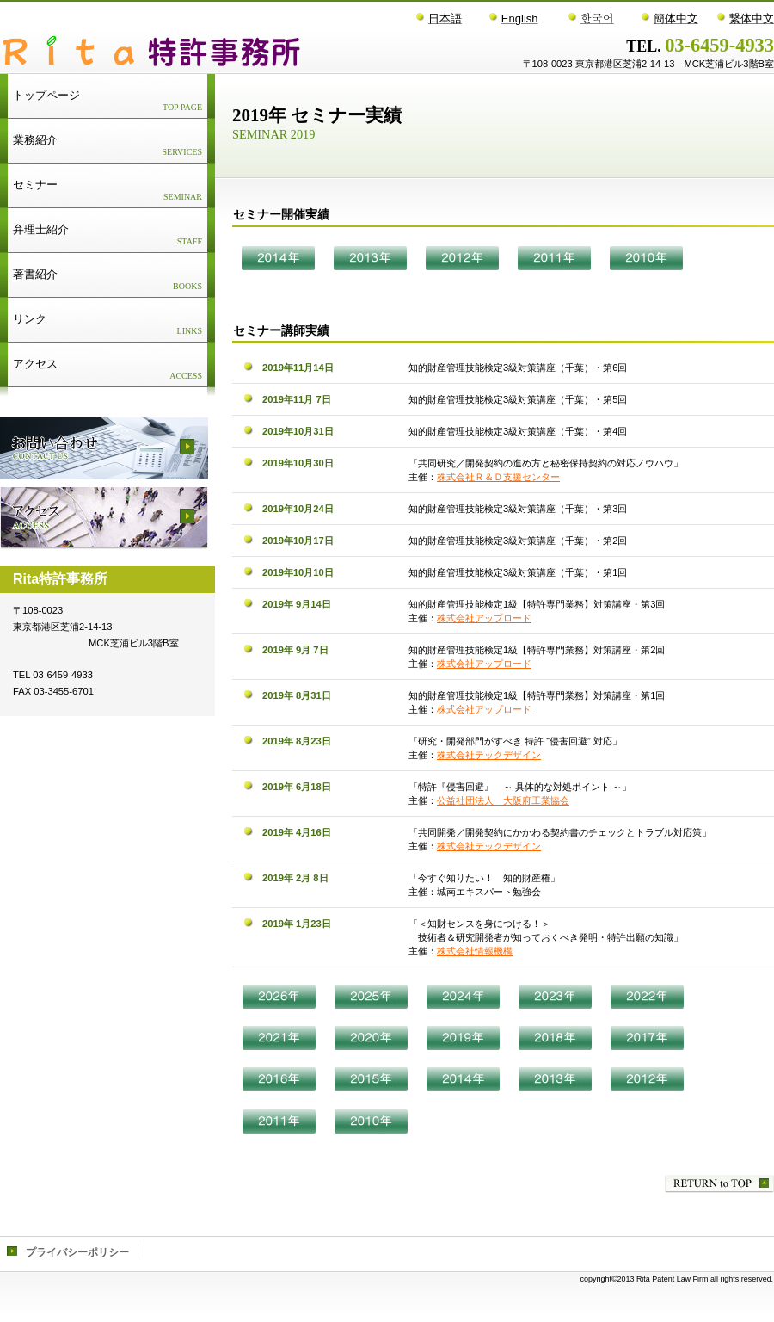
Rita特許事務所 (216, 51)
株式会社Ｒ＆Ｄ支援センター (498, 477)
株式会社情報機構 (475, 951)
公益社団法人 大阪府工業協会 (503, 800)
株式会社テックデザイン (489, 755)
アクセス (104, 518)
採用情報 (104, 448)
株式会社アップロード (484, 618)
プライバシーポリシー (77, 1252)
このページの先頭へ (719, 1184)
